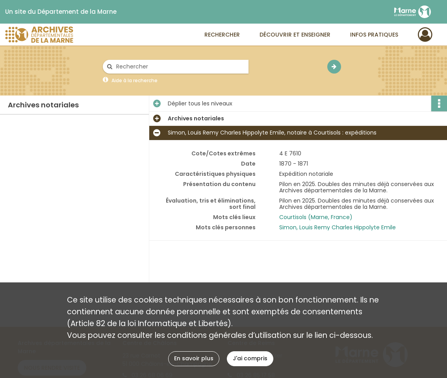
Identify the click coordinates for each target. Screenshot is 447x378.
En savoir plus (193, 358)
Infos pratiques (374, 35)
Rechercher (222, 35)
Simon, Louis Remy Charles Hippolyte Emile (337, 227)
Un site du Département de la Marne (61, 12)
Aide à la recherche (134, 80)
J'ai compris (250, 358)
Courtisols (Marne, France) (315, 217)
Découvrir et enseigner (295, 35)
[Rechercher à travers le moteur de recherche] (179, 67)
